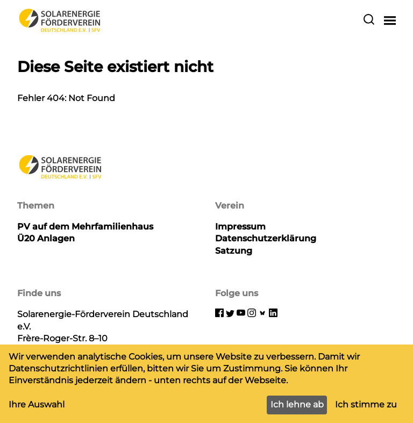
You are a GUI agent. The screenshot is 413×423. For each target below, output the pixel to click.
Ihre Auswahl (37, 404)
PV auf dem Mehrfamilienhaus (85, 226)
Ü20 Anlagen (46, 238)
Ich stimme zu (366, 404)
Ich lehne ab (297, 404)
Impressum (240, 226)
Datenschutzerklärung (265, 238)
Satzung (233, 251)
